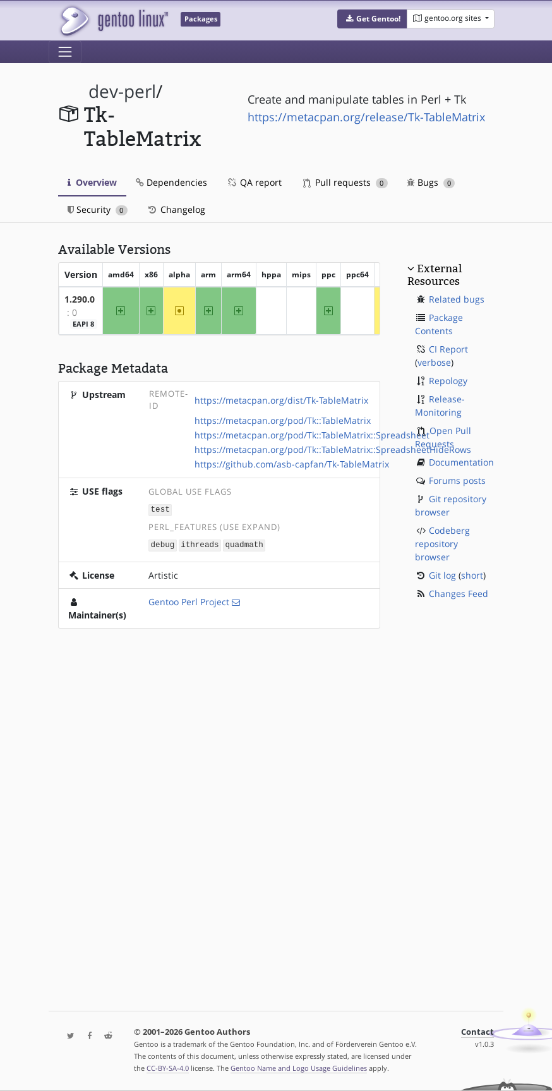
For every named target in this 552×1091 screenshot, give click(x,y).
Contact (477, 1032)
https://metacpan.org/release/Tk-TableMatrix (366, 116)
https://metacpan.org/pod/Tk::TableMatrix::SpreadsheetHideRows (333, 449)
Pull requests (345, 182)
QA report (254, 182)
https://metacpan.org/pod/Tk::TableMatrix (283, 420)
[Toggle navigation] (65, 51)
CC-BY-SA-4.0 (168, 1068)
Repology (448, 381)
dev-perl (122, 91)
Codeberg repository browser (442, 543)
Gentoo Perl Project (188, 600)
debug (163, 543)
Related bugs (456, 299)
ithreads (200, 543)
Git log (442, 575)
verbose (434, 362)
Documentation (461, 462)
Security (98, 209)
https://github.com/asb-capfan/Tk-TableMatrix (292, 464)
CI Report (448, 349)
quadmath (244, 543)
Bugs (431, 182)
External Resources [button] (434, 274)
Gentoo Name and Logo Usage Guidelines (299, 1068)
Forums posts (457, 480)
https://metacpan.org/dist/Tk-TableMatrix (281, 400)
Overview (92, 182)
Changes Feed (458, 594)
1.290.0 (79, 299)
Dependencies (171, 182)
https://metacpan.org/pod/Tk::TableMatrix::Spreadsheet (312, 435)
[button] (372, 18)
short (472, 575)
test (160, 508)
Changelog (176, 209)
